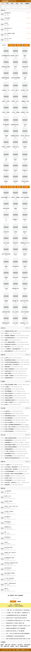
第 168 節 (18, 335)
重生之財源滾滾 (8, 393)
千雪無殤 (6, 135)
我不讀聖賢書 (8, 391)
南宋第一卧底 (8, 478)
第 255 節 (16, 451)
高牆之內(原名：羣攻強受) (11, 469)
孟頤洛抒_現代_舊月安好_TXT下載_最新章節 (15, 630)
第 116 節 (18, 344)
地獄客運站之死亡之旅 (24, 242)
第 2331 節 (15, 397)
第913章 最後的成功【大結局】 (20, 393)
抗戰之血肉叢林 (8, 397)
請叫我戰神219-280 (9, 453)
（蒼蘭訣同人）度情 (25, 101)
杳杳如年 (25, 219)
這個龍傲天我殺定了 (6, 323)
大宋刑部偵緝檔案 (9, 471)
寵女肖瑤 (7, 346)
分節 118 (12, 464)
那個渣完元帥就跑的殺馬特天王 (12, 458)
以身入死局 (25, 208)
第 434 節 (19, 331)
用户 (26, 1)
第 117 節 (14, 391)
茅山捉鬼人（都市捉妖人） (11, 482)
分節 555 (20, 384)
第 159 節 (13, 389)
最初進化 (6, 181)
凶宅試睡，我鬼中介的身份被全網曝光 (14, 473)
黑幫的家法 (13, 644)
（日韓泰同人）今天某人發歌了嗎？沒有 (9, 90)
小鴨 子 (7, 357)
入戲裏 (6, 386)
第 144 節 (21, 364)
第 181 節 (19, 469)
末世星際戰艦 (8, 455)
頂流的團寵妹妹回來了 (6, 55)
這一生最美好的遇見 (9, 342)
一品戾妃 (25, 124)
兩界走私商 (7, 413)
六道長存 (25, 266)
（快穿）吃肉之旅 (9, 451)
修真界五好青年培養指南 (25, 300)
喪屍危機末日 (6, 170)
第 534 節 (19, 446)
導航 (14, 649)
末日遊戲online (25, 170)
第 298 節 (15, 371)
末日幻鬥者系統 (6, 242)
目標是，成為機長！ (9, 375)
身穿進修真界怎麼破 (6, 311)
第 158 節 (22, 458)
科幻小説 (3, 438)
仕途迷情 (7, 475)
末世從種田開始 (8, 418)
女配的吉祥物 (6, 231)
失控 (6, 333)
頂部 (27, 649)
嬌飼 (6, 340)
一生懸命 (7, 464)
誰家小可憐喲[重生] (9, 369)
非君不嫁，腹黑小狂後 (24, 135)
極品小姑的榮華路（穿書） (11, 384)
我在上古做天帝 (15, 311)
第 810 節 (16, 471)
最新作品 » (27, 328)
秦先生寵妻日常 (8, 351)
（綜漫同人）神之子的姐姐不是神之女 (18, 101)
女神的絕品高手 (25, 277)
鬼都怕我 (7, 484)
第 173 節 (18, 400)
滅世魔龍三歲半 (15, 300)
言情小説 (3, 331)
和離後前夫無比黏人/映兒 (11, 331)
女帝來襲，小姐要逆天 (6, 146)
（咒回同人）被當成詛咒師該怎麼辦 (8, 112)
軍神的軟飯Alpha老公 (10, 415)
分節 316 (11, 357)
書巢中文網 (6, 646)
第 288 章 (16, 369)
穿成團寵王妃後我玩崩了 (16, 135)
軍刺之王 (15, 254)
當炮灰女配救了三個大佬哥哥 (12, 364)
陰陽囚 (25, 55)
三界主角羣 (25, 159)
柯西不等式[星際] (9, 431)
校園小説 (3, 357)
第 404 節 (18, 444)
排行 (7, 3)
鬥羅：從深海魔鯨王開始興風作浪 (13, 424)
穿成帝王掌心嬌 (15, 146)
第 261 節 (15, 440)
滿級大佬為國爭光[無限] (10, 438)
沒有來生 (7, 411)
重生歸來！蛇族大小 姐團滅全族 (17, 55)
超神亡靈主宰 (15, 277)
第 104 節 (16, 453)
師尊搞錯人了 (15, 219)
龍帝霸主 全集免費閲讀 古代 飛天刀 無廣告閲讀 (15, 628)
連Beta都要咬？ (8, 373)
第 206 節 (21, 362)
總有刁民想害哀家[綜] (6, 254)
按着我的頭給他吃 (24, 646)
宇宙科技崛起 (8, 480)
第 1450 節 (14, 480)
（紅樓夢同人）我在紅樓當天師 (12, 348)
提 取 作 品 (13, 601)
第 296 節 (15, 373)
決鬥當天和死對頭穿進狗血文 (12, 362)
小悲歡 (25, 77)
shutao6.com (8, 1)
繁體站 (2, 644)
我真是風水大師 (15, 288)
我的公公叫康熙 (8, 402)
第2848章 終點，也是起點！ (18, 442)
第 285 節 (15, 351)
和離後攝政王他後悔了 (10, 400)
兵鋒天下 (15, 159)
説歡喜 (15, 208)
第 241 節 (10, 340)
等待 (6, 404)
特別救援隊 (15, 181)
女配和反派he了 (9, 371)
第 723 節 (25, 473)
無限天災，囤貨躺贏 (15, 197)
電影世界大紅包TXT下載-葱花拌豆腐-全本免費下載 (16, 617)
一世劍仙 (6, 288)
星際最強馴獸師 (8, 449)
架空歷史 (3, 384)
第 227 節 (10, 333)
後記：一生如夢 (21, 482)
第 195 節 (22, 348)
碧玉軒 (17, 646)
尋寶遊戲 (6, 300)
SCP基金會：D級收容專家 (11, 467)
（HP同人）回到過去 (15, 112)
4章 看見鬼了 (13, 475)
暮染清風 (7, 366)
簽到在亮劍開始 (8, 395)
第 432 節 (15, 422)
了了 (6, 219)
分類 (12, 3)
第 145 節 (10, 404)
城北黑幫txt (20, 644)
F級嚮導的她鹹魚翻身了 (6, 77)
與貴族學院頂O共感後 (10, 360)
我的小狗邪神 (15, 323)
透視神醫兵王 (8, 442)
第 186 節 (17, 342)
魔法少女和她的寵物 (25, 197)
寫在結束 (13, 413)
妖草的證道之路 (15, 266)
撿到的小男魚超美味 (25, 311)
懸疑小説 (3, 464)
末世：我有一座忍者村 (10, 426)
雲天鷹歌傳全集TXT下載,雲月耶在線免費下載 (15, 636)
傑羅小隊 (25, 231)
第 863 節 (14, 455)
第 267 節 (12, 484)
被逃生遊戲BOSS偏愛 (10, 444)
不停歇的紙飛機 (25, 66)
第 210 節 (17, 415)
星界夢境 (25, 254)
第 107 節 (12, 366)
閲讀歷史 (27, 3)
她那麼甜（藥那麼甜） (10, 335)
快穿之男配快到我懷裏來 (10, 446)
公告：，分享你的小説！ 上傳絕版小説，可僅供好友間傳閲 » (15, 605)
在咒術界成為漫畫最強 (15, 77)
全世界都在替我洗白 (9, 337)
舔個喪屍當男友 (8, 440)
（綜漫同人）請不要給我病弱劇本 (8, 101)
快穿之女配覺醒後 (9, 429)
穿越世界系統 (15, 242)
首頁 (3, 3)
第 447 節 (12, 411)
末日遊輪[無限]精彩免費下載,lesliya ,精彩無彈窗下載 (16, 615)
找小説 (29, 1)
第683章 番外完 (17, 429)
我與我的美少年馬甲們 (10, 344)
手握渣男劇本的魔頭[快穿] (6, 66)
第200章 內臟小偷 (16, 420)
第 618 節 (15, 418)
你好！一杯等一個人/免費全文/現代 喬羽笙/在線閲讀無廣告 (18, 633)
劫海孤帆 (25, 146)
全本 (22, 3)
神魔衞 (6, 266)
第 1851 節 (18, 438)
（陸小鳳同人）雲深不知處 (25, 90)
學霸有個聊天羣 (8, 377)
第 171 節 (15, 431)
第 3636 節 (14, 478)
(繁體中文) (23, 649)
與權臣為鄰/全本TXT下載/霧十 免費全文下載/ (15, 623)
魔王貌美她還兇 (6, 124)
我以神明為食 (8, 420)
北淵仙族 (25, 288)
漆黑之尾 (15, 170)
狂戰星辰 (6, 277)
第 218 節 (17, 337)
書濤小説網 (7, 644)
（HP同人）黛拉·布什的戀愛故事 (17, 90)
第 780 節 (20, 467)
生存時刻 (15, 231)
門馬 (6, 159)
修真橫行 (12, 646)
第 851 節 (15, 449)
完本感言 (15, 395)
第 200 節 (15, 377)
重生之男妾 (7, 389)
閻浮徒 (15, 66)
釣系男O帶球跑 (6, 208)
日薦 (17, 3)
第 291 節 (18, 360)
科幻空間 (3, 411)
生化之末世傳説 (8, 422)
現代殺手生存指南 (24, 181)
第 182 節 (11, 386)
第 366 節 (12, 346)
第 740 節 (17, 375)
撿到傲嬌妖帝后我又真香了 (16, 124)
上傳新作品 (19, 601)
